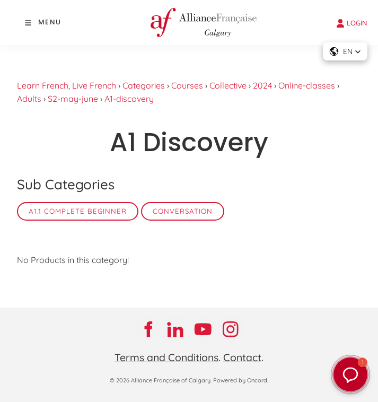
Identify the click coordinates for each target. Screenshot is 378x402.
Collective (228, 85)
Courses (187, 85)
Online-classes (306, 85)
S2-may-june (73, 98)
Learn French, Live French (66, 85)
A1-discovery (129, 98)
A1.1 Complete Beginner (78, 211)
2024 (262, 85)
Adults (29, 98)
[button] (345, 51)
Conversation (183, 211)
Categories (143, 85)
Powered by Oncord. (240, 380)
